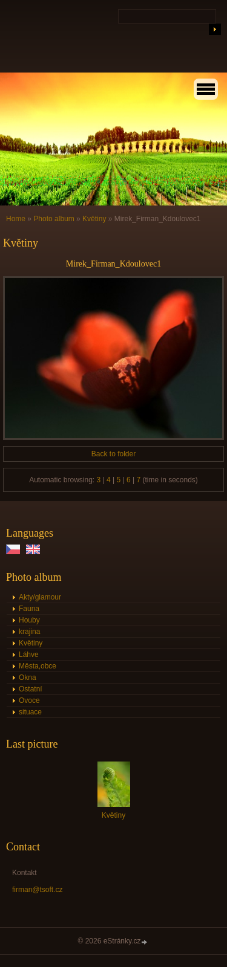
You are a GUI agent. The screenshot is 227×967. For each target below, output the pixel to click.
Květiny (94, 219)
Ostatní (30, 689)
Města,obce (37, 666)
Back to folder (113, 454)
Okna (27, 677)
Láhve (29, 654)
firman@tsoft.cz (37, 889)
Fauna (29, 608)
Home (15, 219)
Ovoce (29, 700)
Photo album (53, 219)
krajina (29, 631)
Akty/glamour (40, 597)
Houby (29, 620)
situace (30, 712)
